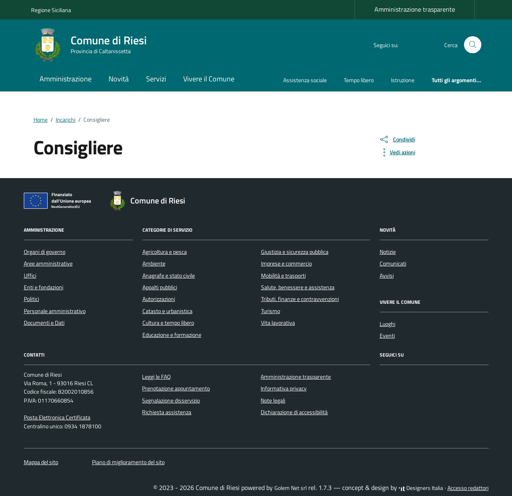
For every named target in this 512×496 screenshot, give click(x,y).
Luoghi (387, 324)
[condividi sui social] (397, 139)
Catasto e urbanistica (167, 311)
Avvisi (387, 275)
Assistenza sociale (305, 80)
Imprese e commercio (286, 263)
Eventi (387, 335)
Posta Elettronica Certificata (57, 417)
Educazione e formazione (171, 334)
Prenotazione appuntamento (176, 388)
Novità (119, 78)
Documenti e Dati (44, 322)
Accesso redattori (468, 488)
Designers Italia (421, 488)
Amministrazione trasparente (414, 9)
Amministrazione (66, 78)
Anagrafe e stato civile (168, 275)
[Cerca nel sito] (472, 45)
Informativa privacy (284, 388)
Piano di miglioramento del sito (128, 462)
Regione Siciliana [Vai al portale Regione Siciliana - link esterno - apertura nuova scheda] (51, 10)
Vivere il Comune (208, 78)
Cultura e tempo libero (168, 322)
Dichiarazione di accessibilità (294, 412)
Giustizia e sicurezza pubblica (294, 251)
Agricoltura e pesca (164, 251)
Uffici (30, 275)
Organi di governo (44, 251)
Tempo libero (359, 80)
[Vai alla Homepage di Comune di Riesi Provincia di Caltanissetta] (94, 44)
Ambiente (153, 263)
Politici (31, 299)
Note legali (273, 400)
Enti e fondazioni (43, 287)
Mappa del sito (41, 462)
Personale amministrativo (55, 311)
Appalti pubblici (159, 287)
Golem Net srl (290, 488)
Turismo (270, 311)
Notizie (388, 251)
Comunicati (393, 263)
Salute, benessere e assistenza (297, 287)
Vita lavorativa (278, 322)
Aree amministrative (48, 263)
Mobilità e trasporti (283, 275)
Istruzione (402, 80)
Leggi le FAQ (156, 376)
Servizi (156, 78)
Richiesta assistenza (166, 412)
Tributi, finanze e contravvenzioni (300, 299)
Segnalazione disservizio (171, 400)
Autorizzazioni (158, 299)
